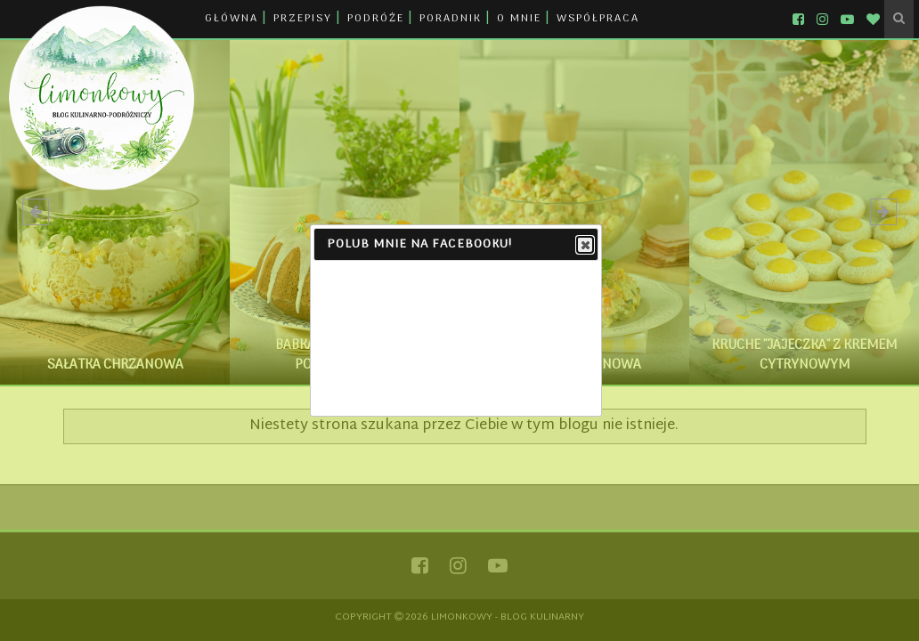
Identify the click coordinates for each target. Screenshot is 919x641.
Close (584, 246)
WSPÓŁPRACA (598, 19)
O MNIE (519, 19)
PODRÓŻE (375, 19)
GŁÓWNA (231, 19)
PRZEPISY (302, 19)
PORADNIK (450, 19)
